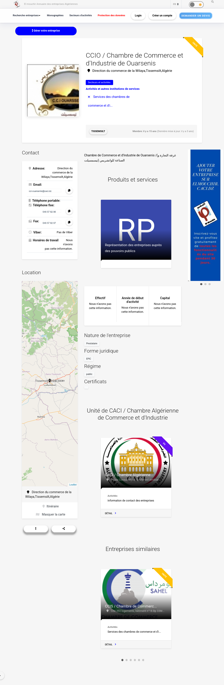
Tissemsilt (98, 131)
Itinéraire (50, 506)
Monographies (55, 15)
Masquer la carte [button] (50, 514)
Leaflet (73, 484)
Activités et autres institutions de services (113, 88)
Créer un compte (162, 15)
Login (138, 15)
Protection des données (111, 15)
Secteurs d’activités (80, 15)
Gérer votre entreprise (46, 30)
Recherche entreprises (26, 15)
